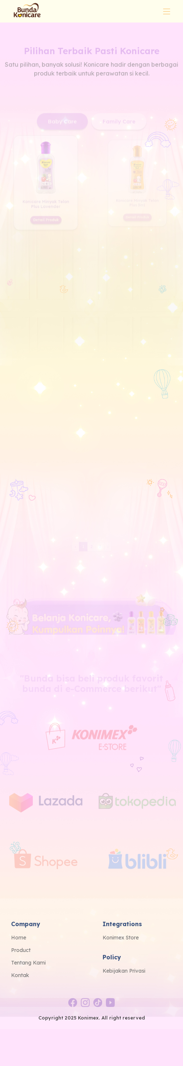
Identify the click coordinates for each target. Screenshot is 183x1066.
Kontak (20, 975)
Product (21, 950)
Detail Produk (46, 226)
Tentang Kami (28, 962)
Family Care (119, 141)
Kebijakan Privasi (124, 970)
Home (18, 937)
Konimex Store (121, 937)
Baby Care (62, 141)
